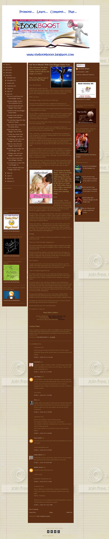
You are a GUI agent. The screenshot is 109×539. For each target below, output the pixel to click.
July (8, 91)
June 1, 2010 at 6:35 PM (43, 450)
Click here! (61, 319)
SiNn (35, 400)
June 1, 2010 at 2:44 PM (43, 433)
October (9, 83)
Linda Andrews (38, 454)
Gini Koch (37, 362)
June (8, 94)
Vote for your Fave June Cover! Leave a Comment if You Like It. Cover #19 (89, 189)
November (10, 80)
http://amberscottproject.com (57, 316)
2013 (7, 67)
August (9, 88)
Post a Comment (33, 509)
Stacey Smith (37, 438)
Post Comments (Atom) (43, 516)
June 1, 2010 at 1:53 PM (43, 372)
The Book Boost (83, 68)
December (10, 78)
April (8, 176)
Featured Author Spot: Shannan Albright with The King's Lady (90, 200)
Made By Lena (60, 535)
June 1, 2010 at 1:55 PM (43, 395)
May (8, 173)
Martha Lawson (38, 467)
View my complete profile (85, 74)
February (9, 181)
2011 (7, 72)
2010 (7, 75)
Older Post (69, 512)
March (9, 178)
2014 (7, 64)
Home (51, 512)
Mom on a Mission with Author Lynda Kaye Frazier (88, 210)
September (10, 86)
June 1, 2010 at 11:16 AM (43, 357)
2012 (7, 70)
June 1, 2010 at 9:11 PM (43, 481)
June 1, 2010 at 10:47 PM (43, 505)
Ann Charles (37, 376)
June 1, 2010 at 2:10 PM (43, 412)
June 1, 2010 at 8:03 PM (43, 462)
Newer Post (32, 512)
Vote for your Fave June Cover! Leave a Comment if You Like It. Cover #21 (89, 179)
